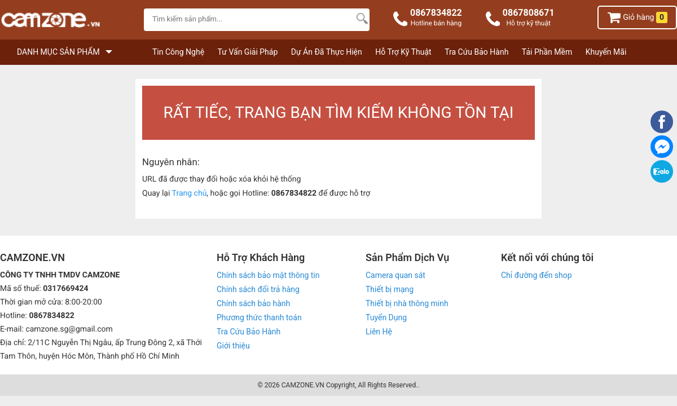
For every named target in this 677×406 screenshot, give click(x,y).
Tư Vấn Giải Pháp (248, 51)
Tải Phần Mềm (547, 51)
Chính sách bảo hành (253, 303)
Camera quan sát (395, 275)
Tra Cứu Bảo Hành (476, 51)
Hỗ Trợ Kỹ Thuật (403, 51)
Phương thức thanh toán (259, 317)
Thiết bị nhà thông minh (407, 303)
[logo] (69, 21)
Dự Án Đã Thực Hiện (326, 51)
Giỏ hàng (637, 17)
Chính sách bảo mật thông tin (268, 275)
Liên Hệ (379, 331)
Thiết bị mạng (390, 289)
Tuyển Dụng (386, 317)
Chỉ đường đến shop (536, 275)
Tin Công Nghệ (178, 51)
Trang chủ (189, 193)
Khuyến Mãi (606, 51)
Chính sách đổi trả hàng (258, 289)
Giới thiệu (233, 345)
